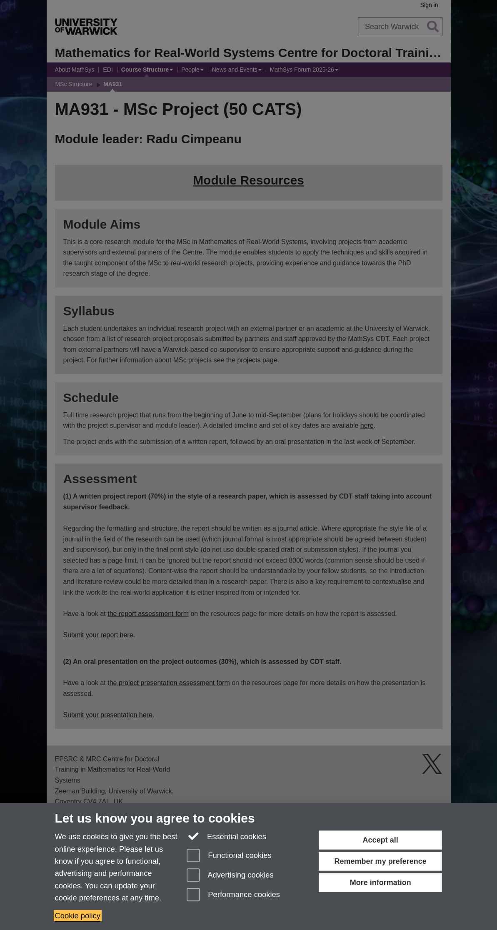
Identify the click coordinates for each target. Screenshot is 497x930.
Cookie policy (77, 915)
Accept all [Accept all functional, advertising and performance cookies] (380, 840)
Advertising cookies (230, 875)
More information (380, 882)
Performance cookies (233, 895)
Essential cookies (226, 835)
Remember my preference (381, 861)
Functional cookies (229, 856)
